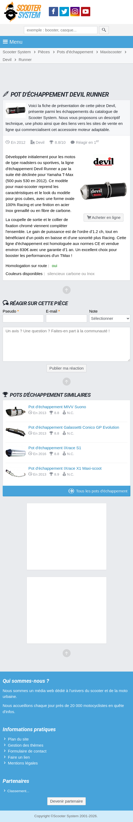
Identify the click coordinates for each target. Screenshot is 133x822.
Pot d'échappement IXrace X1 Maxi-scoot (65, 468)
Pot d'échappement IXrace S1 (54, 447)
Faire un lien (19, 757)
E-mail (53, 311)
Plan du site (18, 739)
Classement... (18, 791)
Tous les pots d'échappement (97, 491)
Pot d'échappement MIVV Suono (57, 406)
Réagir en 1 (85, 142)
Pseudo (11, 311)
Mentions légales (23, 763)
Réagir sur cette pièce (39, 303)
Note (93, 311)
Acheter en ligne (104, 217)
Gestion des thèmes (25, 745)
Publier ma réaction (66, 368)
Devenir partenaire (66, 801)
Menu (13, 42)
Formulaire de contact (27, 751)
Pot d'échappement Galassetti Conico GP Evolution (73, 427)
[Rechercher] (104, 30)
